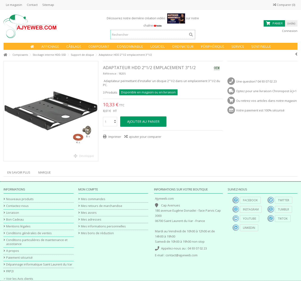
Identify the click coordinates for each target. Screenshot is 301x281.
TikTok (283, 219)
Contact (32, 5)
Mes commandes (93, 199)
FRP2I (10, 271)
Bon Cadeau (15, 220)
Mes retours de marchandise (101, 206)
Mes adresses (91, 220)
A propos (12, 251)
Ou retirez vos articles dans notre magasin (266, 101)
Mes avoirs (89, 213)
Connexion (289, 31)
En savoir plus (18, 172)
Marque (44, 172)
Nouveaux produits (20, 199)
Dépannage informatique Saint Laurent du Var (39, 264)
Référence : (110, 73)
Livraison (12, 213)
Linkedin (249, 228)
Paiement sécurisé (19, 258)
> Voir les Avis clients (18, 279)
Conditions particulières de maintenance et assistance (36, 242)
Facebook (250, 200)
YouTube (249, 219)
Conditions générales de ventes (29, 233)
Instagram (251, 209)
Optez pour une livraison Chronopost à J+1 (266, 91)
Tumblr (283, 209)
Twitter (283, 200)
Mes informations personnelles (103, 226)
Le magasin (14, 5)
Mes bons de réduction (97, 233)
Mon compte (88, 189)
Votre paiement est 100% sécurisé (260, 110)
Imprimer (114, 137)
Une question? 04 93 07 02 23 (256, 81)
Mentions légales (18, 226)
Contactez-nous (17, 206)
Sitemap (48, 5)
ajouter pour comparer (145, 137)
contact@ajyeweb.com (182, 255)
